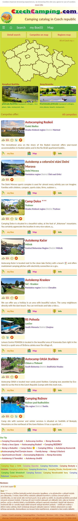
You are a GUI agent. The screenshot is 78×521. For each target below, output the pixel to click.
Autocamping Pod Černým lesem (17, 451)
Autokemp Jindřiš (34, 458)
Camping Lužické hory (18, 469)
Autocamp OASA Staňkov (41, 359)
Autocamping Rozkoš (39, 122)
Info (56, 515)
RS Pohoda (32, 319)
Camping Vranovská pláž (12, 441)
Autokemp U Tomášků (12, 458)
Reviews (50, 515)
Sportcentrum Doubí (11, 454)
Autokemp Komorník (65, 448)
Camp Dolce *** (36, 201)
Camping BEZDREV (53, 444)
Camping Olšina (45, 448)
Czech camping (15, 515)
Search (21, 27)
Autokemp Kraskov (37, 280)
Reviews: (4, 483)
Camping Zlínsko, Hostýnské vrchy (62, 469)
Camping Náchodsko (49, 466)
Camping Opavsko (31, 466)
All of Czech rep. (66, 40)
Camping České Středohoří (13, 473)
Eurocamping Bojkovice (34, 455)
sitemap (5, 518)
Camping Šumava (34, 473)
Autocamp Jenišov (34, 441)
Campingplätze (29, 515)
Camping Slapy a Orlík (11, 466)
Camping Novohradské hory (55, 473)
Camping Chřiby (17, 476)
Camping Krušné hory (38, 469)
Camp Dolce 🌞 (28, 448)
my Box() (36, 27)
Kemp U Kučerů (58, 451)
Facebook (41, 515)
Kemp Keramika (53, 441)
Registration (70, 515)
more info (39, 5)
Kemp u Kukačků (10, 448)
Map (50, 27)
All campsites (69, 114)
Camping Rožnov (36, 398)
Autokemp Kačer (36, 240)
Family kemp (42, 451)
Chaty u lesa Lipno (10, 444)
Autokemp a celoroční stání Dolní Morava (47, 164)
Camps (4, 515)
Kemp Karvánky (54, 454)
